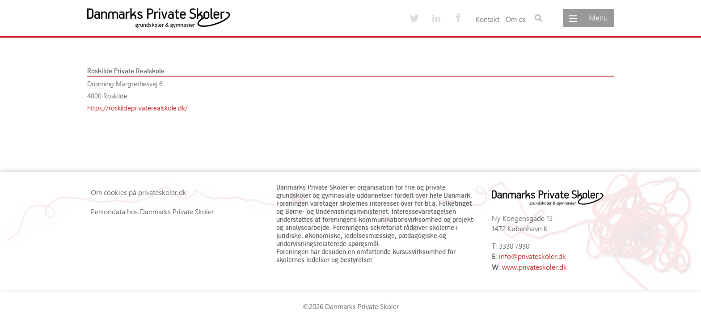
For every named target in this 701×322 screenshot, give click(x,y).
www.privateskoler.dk (534, 266)
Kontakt (487, 19)
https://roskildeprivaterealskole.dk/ (137, 107)
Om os (516, 19)
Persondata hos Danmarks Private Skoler (152, 211)
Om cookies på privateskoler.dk (138, 192)
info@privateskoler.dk (532, 256)
